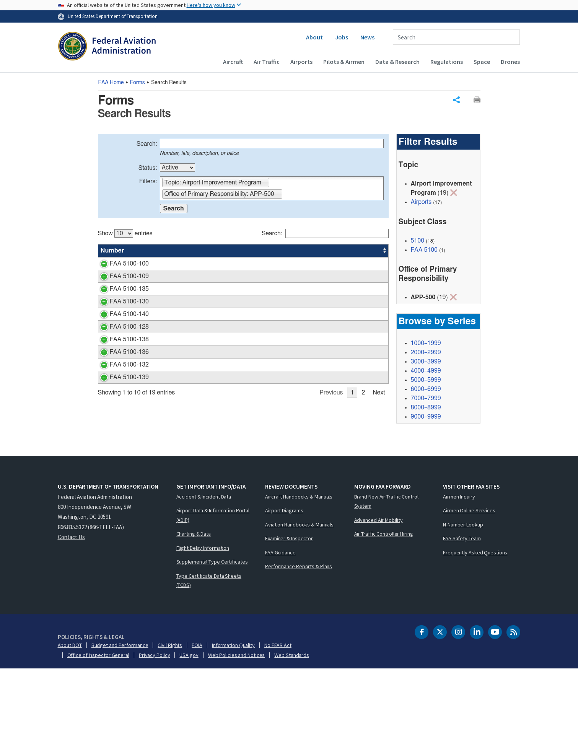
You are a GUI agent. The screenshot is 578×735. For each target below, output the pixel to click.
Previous (331, 484)
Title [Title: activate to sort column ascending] (152, 251)
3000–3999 (426, 362)
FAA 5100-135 (120, 307)
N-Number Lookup (463, 590)
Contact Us (71, 603)
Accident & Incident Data (203, 562)
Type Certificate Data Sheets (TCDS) (208, 647)
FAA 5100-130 (120, 338)
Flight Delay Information (203, 614)
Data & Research (397, 61)
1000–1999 (426, 344)
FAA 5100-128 (120, 373)
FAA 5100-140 (120, 360)
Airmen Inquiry (459, 562)
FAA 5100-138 (120, 394)
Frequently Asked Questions (475, 618)
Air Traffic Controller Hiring (383, 600)
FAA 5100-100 (120, 264)
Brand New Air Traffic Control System (386, 567)
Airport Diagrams (284, 577)
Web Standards (291, 721)
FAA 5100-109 (120, 285)
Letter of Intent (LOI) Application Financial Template (214, 469)
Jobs (341, 37)
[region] (243, 355)
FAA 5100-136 (120, 425)
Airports (301, 61)
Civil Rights (170, 711)
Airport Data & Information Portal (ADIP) (213, 582)
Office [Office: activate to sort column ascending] (331, 251)
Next (379, 484)
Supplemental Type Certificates (212, 628)
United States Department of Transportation (113, 16)
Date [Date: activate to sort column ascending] (360, 251)
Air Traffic (267, 61)
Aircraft (233, 61)
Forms (137, 82)
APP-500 (335, 264)
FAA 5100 (424, 250)
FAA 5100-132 (120, 447)
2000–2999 (426, 353)
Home (111, 82)
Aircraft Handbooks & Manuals (298, 562)
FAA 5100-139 (120, 469)
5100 (418, 241)
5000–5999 (426, 380)
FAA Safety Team (462, 604)
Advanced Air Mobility (378, 586)
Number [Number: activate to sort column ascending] (112, 251)
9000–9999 (426, 417)
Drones (510, 61)
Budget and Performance (119, 711)
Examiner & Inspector (289, 604)
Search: (147, 144)
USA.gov (188, 721)
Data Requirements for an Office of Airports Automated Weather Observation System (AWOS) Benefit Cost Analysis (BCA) (212, 403)
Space (482, 61)
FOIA (197, 711)
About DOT (70, 711)
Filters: (148, 181)
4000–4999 (426, 371)
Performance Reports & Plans (298, 632)
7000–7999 (426, 399)
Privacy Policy (154, 721)
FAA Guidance (280, 618)
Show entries (125, 233)
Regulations (446, 61)
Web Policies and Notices (236, 721)
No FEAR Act (277, 711)
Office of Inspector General (98, 721)
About (314, 37)
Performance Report (173, 360)
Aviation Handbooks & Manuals (299, 590)
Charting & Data (193, 600)
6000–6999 (426, 389)
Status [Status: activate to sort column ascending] (303, 251)
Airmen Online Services (469, 577)
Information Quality (233, 711)
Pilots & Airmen (344, 61)
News (367, 37)
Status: (147, 168)
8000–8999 (426, 408)
